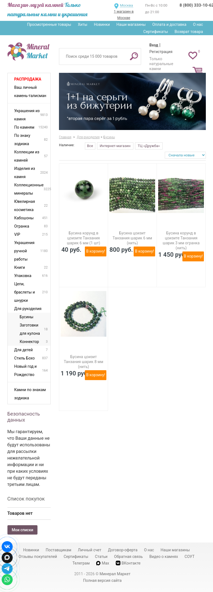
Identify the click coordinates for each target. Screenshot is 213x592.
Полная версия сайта (102, 580)
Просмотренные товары (49, 24)
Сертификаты (155, 31)
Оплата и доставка (169, 24)
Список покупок (26, 499)
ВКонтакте (128, 563)
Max (102, 563)
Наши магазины (131, 24)
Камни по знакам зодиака (30, 394)
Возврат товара (189, 31)
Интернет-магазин (115, 146)
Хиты (82, 24)
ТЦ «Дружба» (149, 146)
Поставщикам (58, 550)
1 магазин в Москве (124, 14)
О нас (198, 24)
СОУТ (190, 556)
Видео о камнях (163, 556)
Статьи (101, 556)
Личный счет (89, 550)
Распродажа (27, 79)
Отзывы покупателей (37, 556)
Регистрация (160, 51)
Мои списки (22, 530)
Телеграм (81, 563)
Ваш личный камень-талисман (30, 91)
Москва (126, 5)
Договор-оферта (122, 550)
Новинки (102, 24)
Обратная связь (128, 556)
